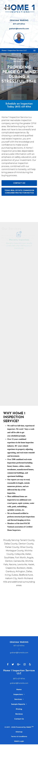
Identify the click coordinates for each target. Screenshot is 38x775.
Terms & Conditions (19, 736)
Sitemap (19, 732)
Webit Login (19, 741)
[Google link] (19, 664)
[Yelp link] (30, 664)
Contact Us (19, 719)
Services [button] (18, 699)
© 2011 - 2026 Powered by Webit (19, 727)
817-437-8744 (19, 24)
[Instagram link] (24, 664)
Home (19, 689)
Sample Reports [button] (18, 704)
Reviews (19, 714)
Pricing (19, 709)
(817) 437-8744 (23, 107)
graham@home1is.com (19, 29)
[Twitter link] (13, 664)
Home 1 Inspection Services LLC (14, 50)
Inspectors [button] (18, 694)
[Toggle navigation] (34, 50)
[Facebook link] (7, 664)
